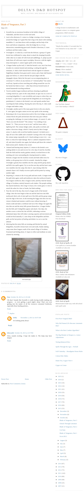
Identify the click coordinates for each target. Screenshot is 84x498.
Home (27, 379)
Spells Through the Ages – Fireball (67, 347)
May (61, 450)
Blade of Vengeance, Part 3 (68, 420)
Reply (9, 309)
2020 (60, 392)
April (62, 453)
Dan (8, 297)
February (63, 460)
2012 (60, 470)
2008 (60, 483)
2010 (60, 476)
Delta (15, 318)
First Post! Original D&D (64, 319)
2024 (60, 379)
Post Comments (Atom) (17, 384)
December (63, 411)
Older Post (48, 379)
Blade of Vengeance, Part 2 (68, 427)
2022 (60, 386)
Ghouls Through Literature (68, 423)
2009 (60, 480)
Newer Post (5, 379)
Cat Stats (62, 430)
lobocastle (10, 333)
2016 (60, 405)
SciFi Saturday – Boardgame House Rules (69, 351)
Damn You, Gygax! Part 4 (64, 361)
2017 (60, 402)
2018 (60, 399)
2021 (60, 389)
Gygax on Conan (61, 365)
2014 (60, 463)
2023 (60, 383)
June (61, 447)
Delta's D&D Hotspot (42, 10)
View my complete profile (66, 36)
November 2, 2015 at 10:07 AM (31, 318)
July (61, 444)
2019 (60, 396)
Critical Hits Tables (62, 356)
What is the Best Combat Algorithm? (67, 330)
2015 (60, 408)
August (62, 440)
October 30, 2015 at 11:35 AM (20, 297)
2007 (60, 486)
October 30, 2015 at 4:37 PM (24, 333)
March (62, 456)
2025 (60, 376)
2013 (60, 467)
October (63, 418)
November (63, 414)
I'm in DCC (63, 436)
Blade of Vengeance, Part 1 (68, 433)
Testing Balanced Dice (63, 342)
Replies (12, 313)
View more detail (63, 75)
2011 (60, 473)
